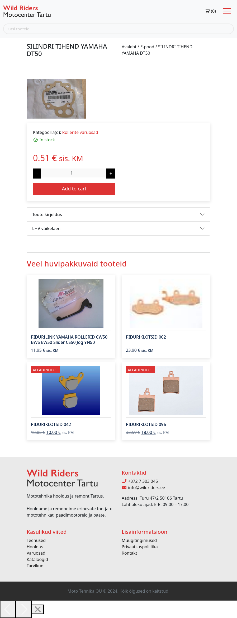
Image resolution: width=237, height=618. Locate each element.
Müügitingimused (139, 540)
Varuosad (36, 553)
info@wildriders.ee (143, 487)
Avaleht (129, 47)
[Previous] (8, 609)
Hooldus (35, 547)
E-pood (147, 47)
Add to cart (74, 188)
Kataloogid (37, 559)
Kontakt (129, 553)
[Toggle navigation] (227, 11)
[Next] (24, 609)
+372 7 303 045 (140, 481)
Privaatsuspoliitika (140, 547)
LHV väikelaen (46, 228)
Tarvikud (35, 566)
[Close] (38, 609)
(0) (210, 11)
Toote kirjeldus (47, 214)
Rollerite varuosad (80, 132)
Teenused (36, 540)
